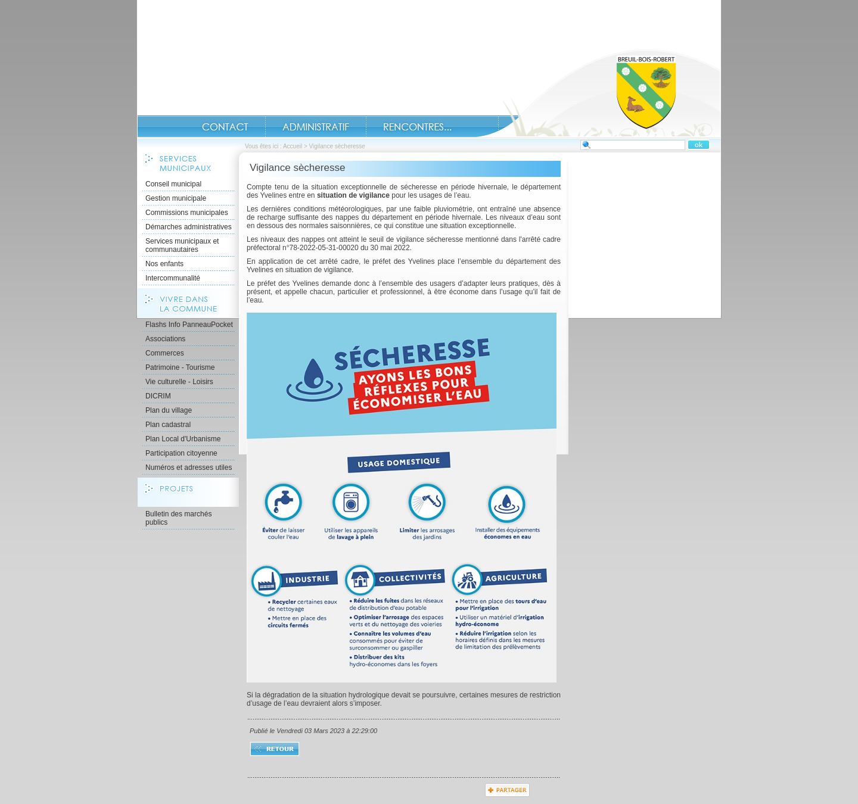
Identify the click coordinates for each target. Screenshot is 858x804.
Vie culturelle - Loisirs (179, 382)
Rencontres (417, 127)
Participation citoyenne (181, 453)
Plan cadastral (168, 424)
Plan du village (168, 410)
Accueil (598, 93)
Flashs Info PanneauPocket (189, 324)
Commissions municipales (186, 212)
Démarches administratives (188, 227)
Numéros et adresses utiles (188, 467)
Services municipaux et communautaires (182, 245)
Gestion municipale (175, 198)
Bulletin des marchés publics (178, 518)
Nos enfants (164, 264)
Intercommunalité (172, 278)
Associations (165, 339)
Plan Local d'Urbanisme (182, 439)
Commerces (164, 353)
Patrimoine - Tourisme (179, 367)
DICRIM (158, 396)
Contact (225, 127)
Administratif (316, 127)
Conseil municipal (173, 184)
